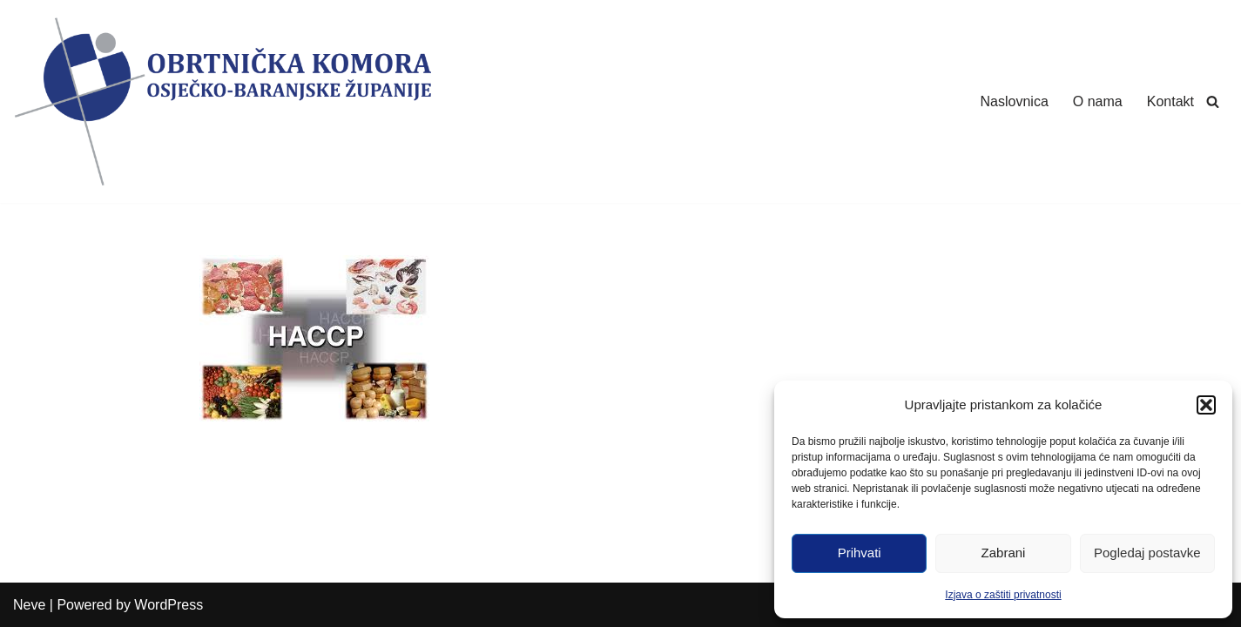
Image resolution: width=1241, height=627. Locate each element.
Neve (29, 604)
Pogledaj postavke (1147, 552)
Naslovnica (1015, 101)
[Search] (1212, 101)
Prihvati (859, 552)
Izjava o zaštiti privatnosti (1003, 595)
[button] (1206, 405)
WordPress (168, 604)
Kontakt (1170, 101)
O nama (1098, 101)
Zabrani (1003, 552)
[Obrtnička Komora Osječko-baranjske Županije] (222, 101)
